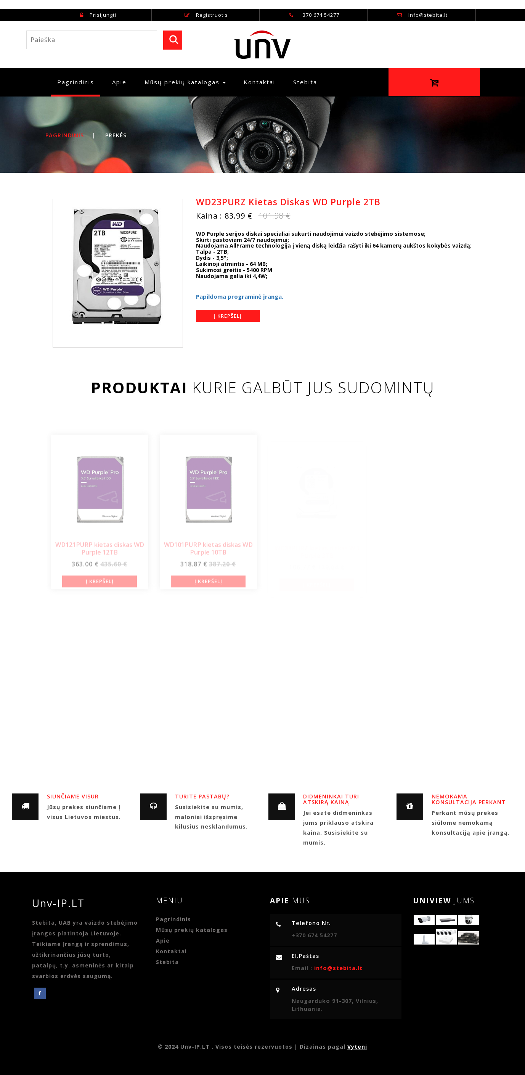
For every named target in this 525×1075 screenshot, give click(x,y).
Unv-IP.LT (62, 903)
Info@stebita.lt (428, 14)
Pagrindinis (78, 82)
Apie (119, 82)
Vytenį (357, 1046)
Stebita (305, 82)
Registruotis (206, 14)
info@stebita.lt (337, 968)
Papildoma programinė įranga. (239, 296)
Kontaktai (259, 82)
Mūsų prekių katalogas (192, 929)
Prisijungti (98, 14)
